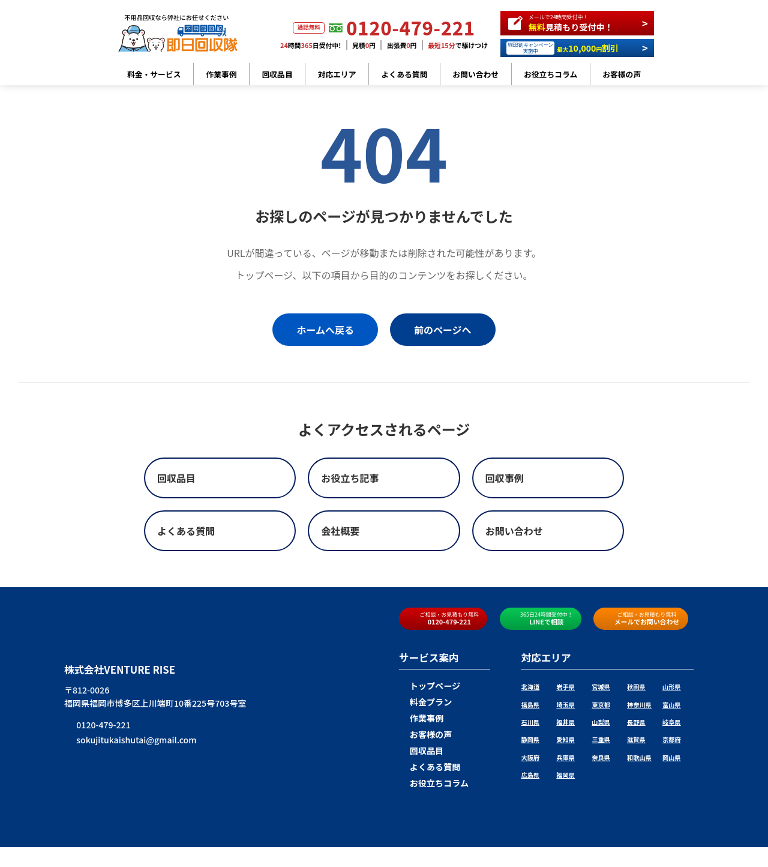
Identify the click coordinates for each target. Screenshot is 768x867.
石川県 (530, 722)
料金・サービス (154, 74)
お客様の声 (621, 74)
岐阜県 (671, 722)
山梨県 (601, 722)
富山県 (671, 704)
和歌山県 (639, 757)
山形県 (671, 686)
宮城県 (601, 686)
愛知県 (565, 739)
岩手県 (565, 686)
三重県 (601, 739)
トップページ (429, 686)
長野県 (636, 722)
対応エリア (337, 74)
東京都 (601, 704)
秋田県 (636, 686)
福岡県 (565, 774)
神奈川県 (639, 704)
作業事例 (221, 74)
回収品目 (277, 74)
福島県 (530, 704)
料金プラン (425, 702)
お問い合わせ (475, 74)
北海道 (530, 686)
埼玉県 (565, 704)
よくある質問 (405, 74)
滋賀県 (636, 739)
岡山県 (671, 757)
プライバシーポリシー (470, 838)
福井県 (565, 722)
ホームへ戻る (325, 329)
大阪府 (530, 757)
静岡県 (530, 739)
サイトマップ (535, 838)
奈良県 (601, 757)
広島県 (530, 774)
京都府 (671, 739)
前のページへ (443, 329)
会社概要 (411, 838)
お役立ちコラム (550, 74)
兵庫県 (565, 757)
